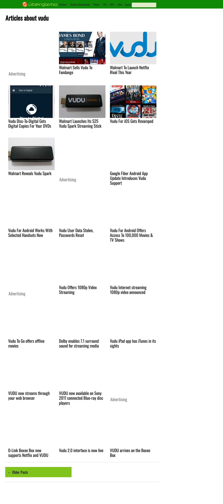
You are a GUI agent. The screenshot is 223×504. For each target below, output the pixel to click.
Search (128, 5)
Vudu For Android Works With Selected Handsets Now (30, 232)
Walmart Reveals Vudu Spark (29, 173)
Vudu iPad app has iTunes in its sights (133, 343)
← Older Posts (18, 472)
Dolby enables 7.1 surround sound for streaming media (79, 343)
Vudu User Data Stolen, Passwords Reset (76, 232)
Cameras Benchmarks (80, 4)
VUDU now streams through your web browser (29, 395)
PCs (105, 4)
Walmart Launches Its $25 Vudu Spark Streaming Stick (80, 123)
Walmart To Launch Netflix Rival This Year (129, 69)
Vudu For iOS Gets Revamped (131, 121)
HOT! (112, 4)
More (120, 4)
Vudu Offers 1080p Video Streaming (78, 289)
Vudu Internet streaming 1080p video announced (128, 289)
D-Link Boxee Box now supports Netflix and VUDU (28, 452)
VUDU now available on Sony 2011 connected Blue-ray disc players (81, 398)
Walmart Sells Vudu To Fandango (75, 69)
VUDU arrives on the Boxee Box (130, 452)
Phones (96, 4)
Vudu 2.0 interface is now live (81, 450)
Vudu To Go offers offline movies (26, 343)
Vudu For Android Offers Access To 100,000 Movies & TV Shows (131, 235)
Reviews (63, 4)
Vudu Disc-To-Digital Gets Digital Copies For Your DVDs (29, 123)
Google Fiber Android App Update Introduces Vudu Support (129, 178)
